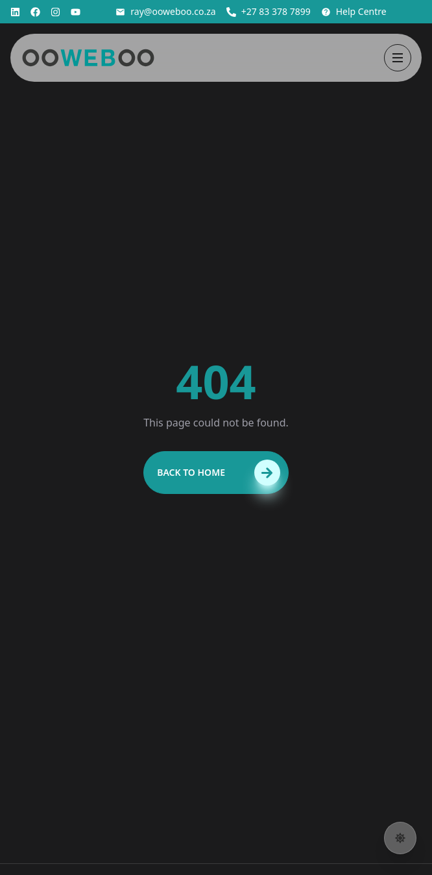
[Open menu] (397, 57)
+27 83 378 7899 (268, 11)
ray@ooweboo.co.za (165, 11)
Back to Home (218, 473)
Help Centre (354, 11)
